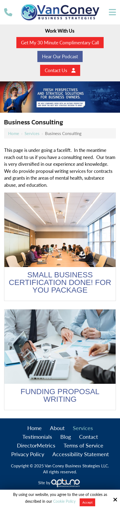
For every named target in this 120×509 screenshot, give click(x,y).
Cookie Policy (64, 501)
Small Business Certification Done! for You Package (60, 282)
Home (13, 133)
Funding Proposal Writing (59, 395)
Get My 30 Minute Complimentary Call (60, 42)
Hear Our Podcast (60, 56)
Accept (87, 502)
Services (32, 133)
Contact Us (60, 70)
